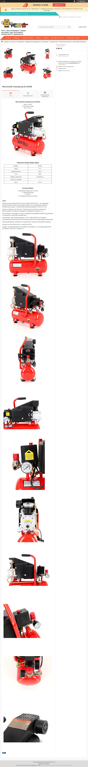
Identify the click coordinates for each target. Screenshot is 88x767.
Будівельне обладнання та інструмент (37, 41)
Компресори (54, 41)
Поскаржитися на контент (49, 765)
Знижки (38, 38)
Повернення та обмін (72, 38)
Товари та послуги (27, 38)
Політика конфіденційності (65, 765)
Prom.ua (53, 762)
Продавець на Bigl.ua (44, 763)
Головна (8, 38)
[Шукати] (69, 27)
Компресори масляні (65, 41)
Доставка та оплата (57, 38)
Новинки (46, 38)
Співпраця (16, 38)
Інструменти (20, 41)
